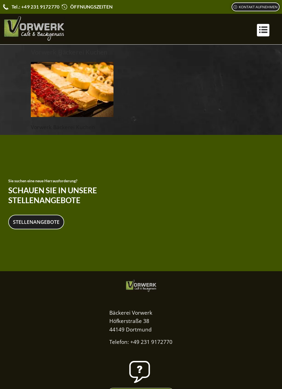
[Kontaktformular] (256, 6)
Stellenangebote (36, 221)
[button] (263, 30)
